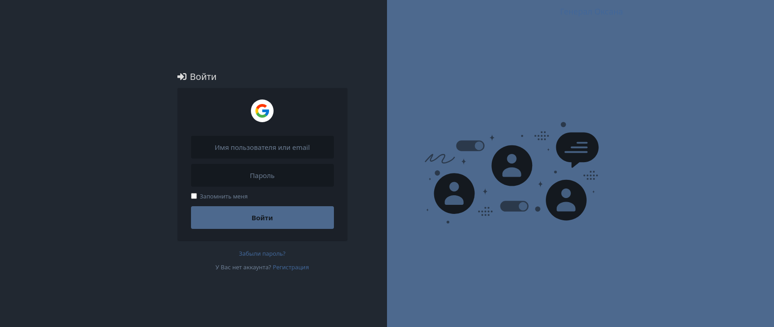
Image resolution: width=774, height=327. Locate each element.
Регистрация (291, 267)
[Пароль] (262, 175)
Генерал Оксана (591, 11)
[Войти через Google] (262, 110)
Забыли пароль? (262, 253)
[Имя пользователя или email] (262, 147)
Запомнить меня (219, 196)
